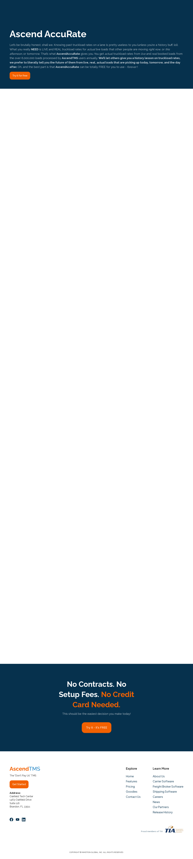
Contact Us (133, 796)
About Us (95, 7)
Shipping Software (165, 791)
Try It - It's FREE (96, 727)
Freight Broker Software (168, 786)
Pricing (80, 7)
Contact (128, 7)
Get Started (19, 784)
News (156, 802)
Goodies (131, 791)
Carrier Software (163, 781)
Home (130, 776)
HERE (151, 607)
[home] (20, 7)
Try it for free (19, 75)
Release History (163, 812)
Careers (158, 796)
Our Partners (161, 807)
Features (131, 781)
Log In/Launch (171, 7)
